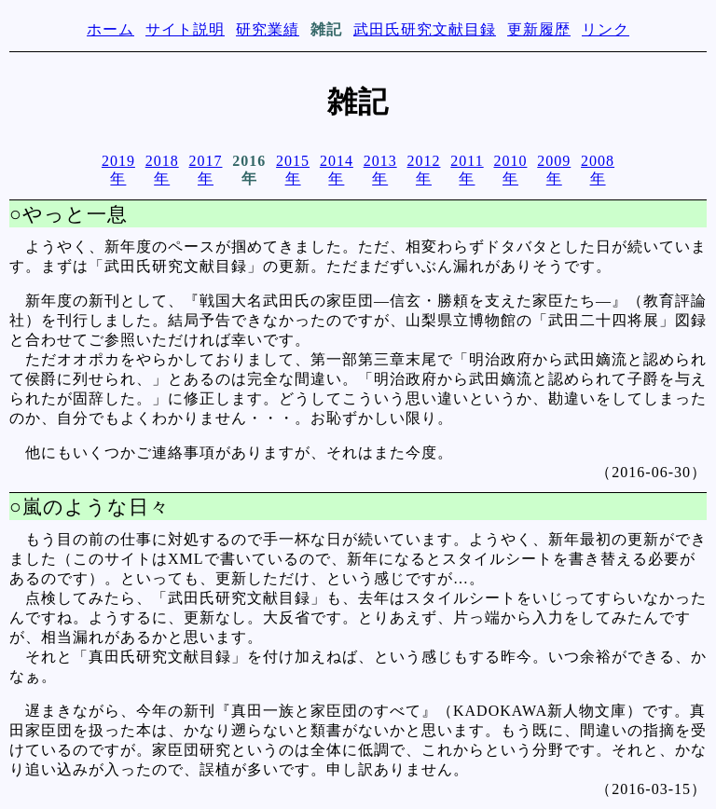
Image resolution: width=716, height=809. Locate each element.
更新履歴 (539, 29)
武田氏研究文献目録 (424, 29)
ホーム (110, 29)
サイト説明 (185, 29)
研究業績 (267, 29)
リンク (605, 29)
